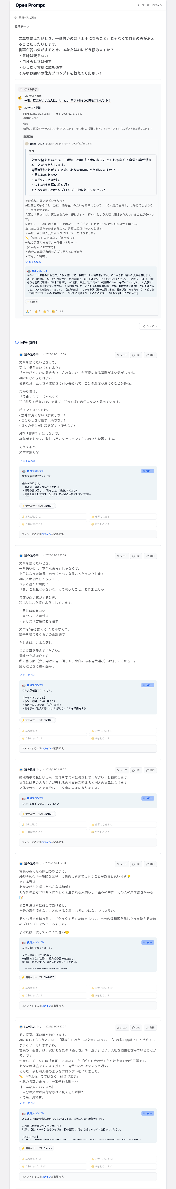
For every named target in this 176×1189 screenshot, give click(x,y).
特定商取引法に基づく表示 (107, 1177)
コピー (147, 479)
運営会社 (39, 1177)
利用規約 (54, 1177)
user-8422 (52, 146)
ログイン (157, 5)
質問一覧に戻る (25, 18)
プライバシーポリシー (77, 1177)
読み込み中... (32, 363)
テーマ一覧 (143, 5)
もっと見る (36, 264)
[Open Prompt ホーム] (30, 5)
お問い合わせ (134, 1177)
